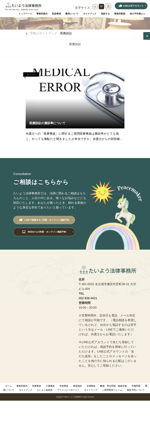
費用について (72, 14)
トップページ (25, 14)
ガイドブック (89, 14)
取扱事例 (56, 14)
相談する (105, 14)
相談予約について (136, 390)
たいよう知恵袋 (44, 390)
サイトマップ (90, 390)
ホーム (8, 386)
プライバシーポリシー (68, 390)
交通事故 (91, 386)
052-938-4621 (14, 10)
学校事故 (63, 386)
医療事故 (36, 386)
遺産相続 (77, 386)
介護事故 (50, 386)
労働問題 (135, 386)
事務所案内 (42, 14)
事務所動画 (119, 14)
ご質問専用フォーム (112, 390)
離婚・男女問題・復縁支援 (113, 386)
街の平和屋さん (137, 14)
